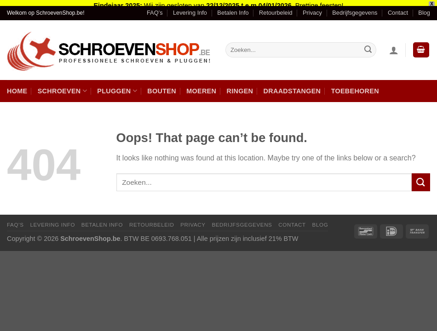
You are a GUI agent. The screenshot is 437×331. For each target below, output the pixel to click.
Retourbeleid (276, 8)
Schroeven (62, 86)
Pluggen (117, 86)
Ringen (240, 86)
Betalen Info (232, 8)
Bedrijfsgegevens (354, 8)
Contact (398, 8)
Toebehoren (355, 86)
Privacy (312, 8)
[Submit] (421, 178)
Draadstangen (292, 86)
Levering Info (190, 8)
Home (17, 86)
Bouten (161, 86)
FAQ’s (155, 8)
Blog (424, 8)
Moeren (201, 86)
